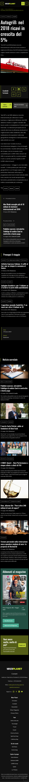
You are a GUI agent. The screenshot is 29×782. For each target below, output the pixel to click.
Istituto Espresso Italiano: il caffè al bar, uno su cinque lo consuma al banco (14, 266)
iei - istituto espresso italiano (14, 260)
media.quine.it (12, 684)
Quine (14, 766)
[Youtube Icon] (22, 691)
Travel (14, 727)
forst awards (10, 458)
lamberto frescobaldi (15, 501)
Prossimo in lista (8, 221)
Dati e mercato (14, 720)
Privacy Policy (14, 713)
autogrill (14, 16)
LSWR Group (14, 763)
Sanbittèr (10, 301)
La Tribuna (14, 769)
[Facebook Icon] (16, 691)
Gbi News (14, 746)
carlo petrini (3, 422)
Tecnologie (14, 723)
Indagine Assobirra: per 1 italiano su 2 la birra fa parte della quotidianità (14, 286)
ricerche (3, 16)
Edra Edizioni (14, 757)
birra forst (3, 458)
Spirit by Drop (14, 736)
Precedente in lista (9, 198)
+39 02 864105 (17, 681)
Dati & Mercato (9, 9)
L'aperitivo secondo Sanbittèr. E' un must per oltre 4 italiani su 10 (14, 306)
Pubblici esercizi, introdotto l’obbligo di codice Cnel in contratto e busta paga (13, 231)
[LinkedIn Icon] (19, 691)
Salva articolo (7, 105)
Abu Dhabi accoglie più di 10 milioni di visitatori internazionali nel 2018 (13, 207)
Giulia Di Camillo (16, 236)
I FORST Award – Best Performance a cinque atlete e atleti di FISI (14, 464)
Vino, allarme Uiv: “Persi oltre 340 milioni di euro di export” (13, 506)
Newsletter (15, 707)
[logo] (10, 3)
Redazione (14, 212)
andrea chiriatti (11, 224)
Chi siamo (14, 700)
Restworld (3, 537)
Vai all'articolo (8, 620)
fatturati (9, 16)
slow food (11, 422)
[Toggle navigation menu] (2, 3)
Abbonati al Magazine (10, 625)
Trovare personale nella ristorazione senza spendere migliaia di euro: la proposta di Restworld (14, 544)
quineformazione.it (14, 687)
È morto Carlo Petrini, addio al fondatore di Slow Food (12, 427)
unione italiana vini (5, 501)
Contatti (14, 703)
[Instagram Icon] (13, 691)
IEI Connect (24, 260)
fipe (4, 224)
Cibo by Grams (15, 733)
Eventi (14, 730)
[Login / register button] (23, 3)
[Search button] (26, 3)
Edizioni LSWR (14, 760)
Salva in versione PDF (20, 105)
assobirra (10, 281)
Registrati (22, 645)
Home (2, 9)
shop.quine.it (20, 684)
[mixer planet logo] (14, 669)
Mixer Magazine (14, 710)
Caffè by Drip (14, 739)
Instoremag (14, 750)
